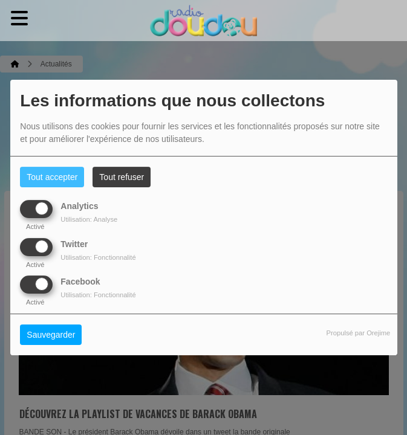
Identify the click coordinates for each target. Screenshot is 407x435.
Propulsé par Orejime (359, 333)
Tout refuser (121, 177)
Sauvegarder (51, 335)
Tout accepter (52, 177)
